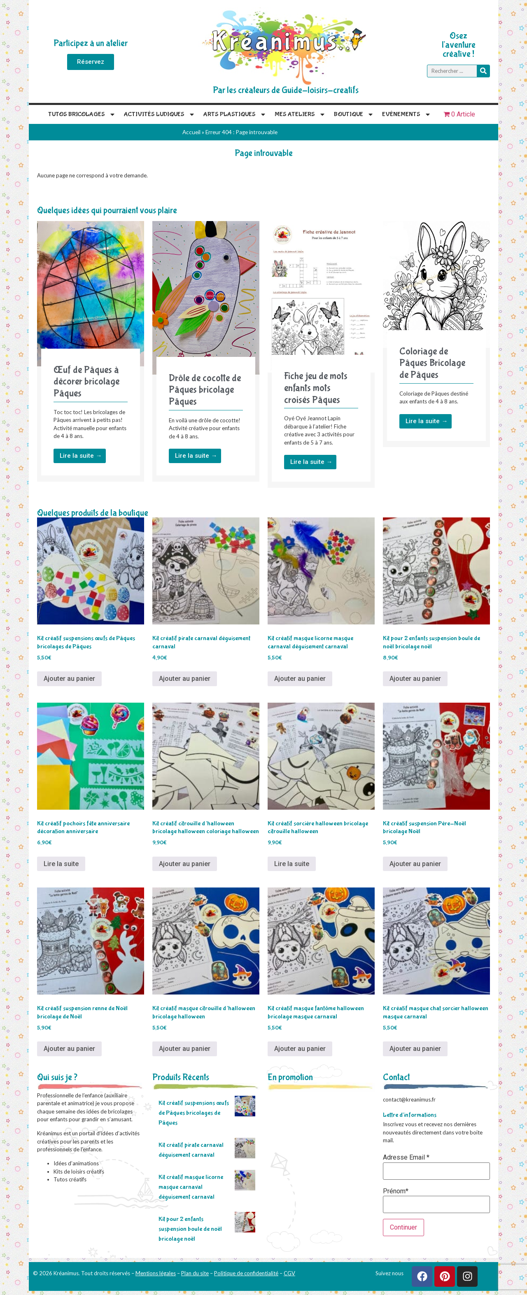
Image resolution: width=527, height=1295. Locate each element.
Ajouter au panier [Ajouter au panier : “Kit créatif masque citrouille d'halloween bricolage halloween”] (184, 1049)
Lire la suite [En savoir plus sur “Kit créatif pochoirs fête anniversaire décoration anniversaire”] (61, 864)
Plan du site (195, 1273)
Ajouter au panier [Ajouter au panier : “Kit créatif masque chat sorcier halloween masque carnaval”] (415, 1049)
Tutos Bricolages (82, 114)
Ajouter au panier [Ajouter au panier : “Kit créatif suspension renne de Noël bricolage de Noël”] (69, 1049)
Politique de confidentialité (246, 1273)
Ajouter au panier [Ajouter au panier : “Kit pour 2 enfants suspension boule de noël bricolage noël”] (415, 678)
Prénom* (395, 1191)
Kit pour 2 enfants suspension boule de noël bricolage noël (190, 1229)
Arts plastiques (234, 114)
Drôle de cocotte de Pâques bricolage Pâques (205, 390)
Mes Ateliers (300, 114)
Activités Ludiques (159, 114)
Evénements (406, 114)
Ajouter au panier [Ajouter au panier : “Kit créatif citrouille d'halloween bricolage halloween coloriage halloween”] (184, 864)
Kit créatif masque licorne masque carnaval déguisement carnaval (191, 1187)
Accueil (191, 132)
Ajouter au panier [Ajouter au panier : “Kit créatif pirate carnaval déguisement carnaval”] (184, 678)
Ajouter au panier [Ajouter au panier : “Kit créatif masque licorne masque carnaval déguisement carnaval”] (300, 678)
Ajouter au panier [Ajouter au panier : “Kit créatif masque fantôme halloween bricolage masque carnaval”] (300, 1049)
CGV (289, 1273)
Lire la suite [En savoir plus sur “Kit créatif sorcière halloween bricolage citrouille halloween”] (291, 864)
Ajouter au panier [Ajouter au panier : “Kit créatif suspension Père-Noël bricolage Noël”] (415, 864)
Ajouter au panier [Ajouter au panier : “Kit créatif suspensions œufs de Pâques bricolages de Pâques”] (69, 678)
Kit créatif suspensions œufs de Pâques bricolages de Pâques (194, 1113)
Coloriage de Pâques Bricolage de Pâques (432, 363)
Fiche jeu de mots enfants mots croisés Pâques (315, 387)
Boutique (354, 114)
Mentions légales (155, 1273)
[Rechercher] (483, 71)
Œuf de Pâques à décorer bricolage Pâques (86, 381)
